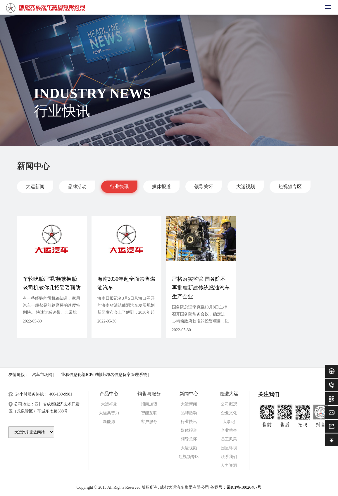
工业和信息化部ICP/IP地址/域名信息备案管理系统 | (103, 374)
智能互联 (149, 413)
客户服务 (149, 421)
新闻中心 (189, 393)
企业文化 (229, 413)
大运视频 (245, 186)
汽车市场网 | (43, 374)
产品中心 (109, 393)
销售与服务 (149, 393)
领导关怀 (203, 186)
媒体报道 (161, 186)
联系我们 (229, 457)
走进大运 (229, 393)
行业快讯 (119, 186)
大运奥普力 (109, 413)
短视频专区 (290, 186)
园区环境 (229, 448)
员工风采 (229, 439)
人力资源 (229, 465)
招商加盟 (149, 404)
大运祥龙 (109, 404)
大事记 (229, 421)
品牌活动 (77, 186)
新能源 (109, 421)
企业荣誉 (229, 430)
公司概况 (229, 404)
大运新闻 (35, 186)
